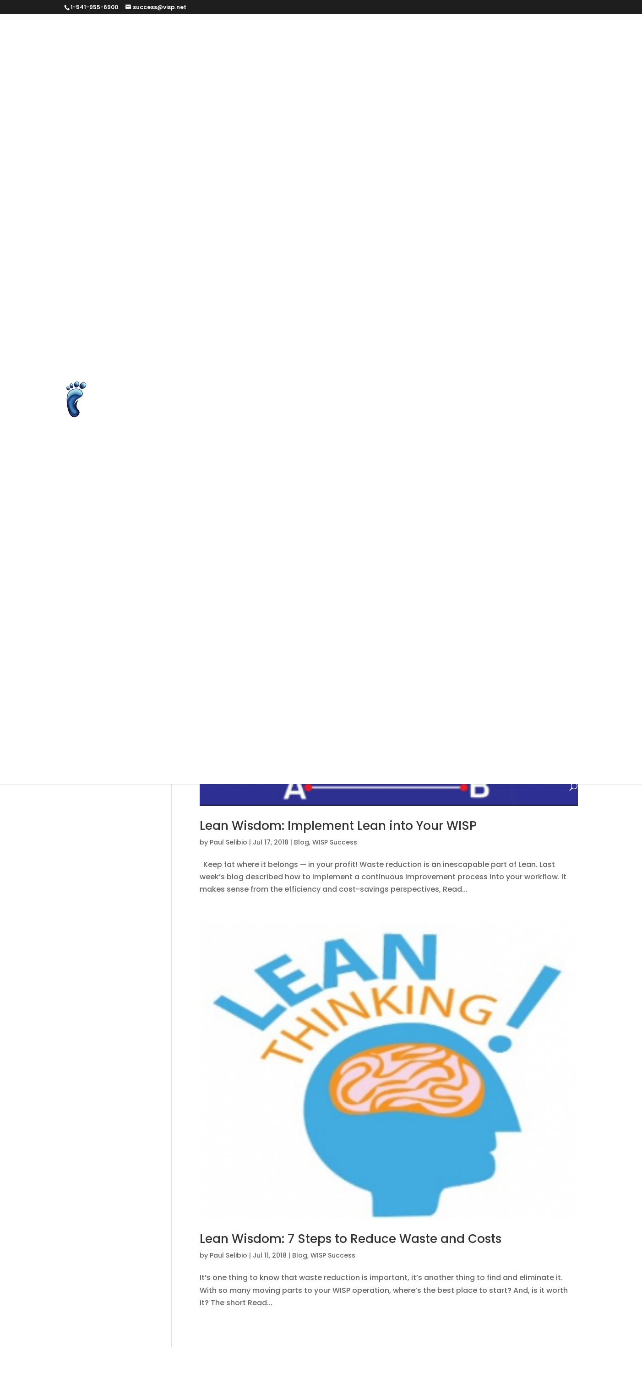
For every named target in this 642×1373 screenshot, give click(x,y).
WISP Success (268, 765)
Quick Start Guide (214, 743)
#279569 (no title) (215, 33)
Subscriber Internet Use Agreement (246, 377)
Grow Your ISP (478, 636)
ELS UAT (413, 119)
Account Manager (532, 528)
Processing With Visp (290, 334)
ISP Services (397, 657)
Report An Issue (424, 334)
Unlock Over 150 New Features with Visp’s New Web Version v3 (293, 485)
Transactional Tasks (356, 743)
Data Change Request (222, 119)
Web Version (361, 528)
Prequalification (210, 334)
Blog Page (541, 55)
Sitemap (356, 356)
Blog (362, 593)
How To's (347, 657)
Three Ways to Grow (218, 421)
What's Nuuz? (206, 765)
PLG (494, 313)
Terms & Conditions (288, 399)
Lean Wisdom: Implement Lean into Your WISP (338, 825)
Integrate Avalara (214, 227)
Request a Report (497, 334)
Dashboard (466, 98)
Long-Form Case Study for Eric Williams (252, 270)
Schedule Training (214, 356)
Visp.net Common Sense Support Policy (253, 528)
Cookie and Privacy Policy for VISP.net (323, 98)
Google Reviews (387, 184)
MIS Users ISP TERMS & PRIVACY (237, 291)
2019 (479, 528)
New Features (492, 700)
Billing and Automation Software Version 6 (447, 550)
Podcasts (530, 313)
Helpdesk (302, 657)
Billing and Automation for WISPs (451, 55)
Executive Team (506, 141)
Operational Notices (311, 722)
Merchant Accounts (448, 270)
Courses (418, 98)
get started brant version (228, 184)
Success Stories (210, 399)
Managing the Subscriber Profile (397, 679)
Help (524, 636)
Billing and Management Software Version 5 (261, 593)
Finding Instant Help (495, 593)
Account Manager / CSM (225, 550)
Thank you (384, 399)
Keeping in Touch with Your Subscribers (253, 679)
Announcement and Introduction (321, 33)
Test (344, 399)
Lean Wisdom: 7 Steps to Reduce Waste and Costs (350, 1239)
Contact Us (490, 76)
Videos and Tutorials (513, 485)
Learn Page (459, 248)
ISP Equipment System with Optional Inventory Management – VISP (304, 248)
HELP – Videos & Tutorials (227, 657)
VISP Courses (205, 507)
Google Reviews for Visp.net (479, 184)
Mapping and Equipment (356, 700)
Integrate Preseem (293, 227)
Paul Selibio (228, 842)
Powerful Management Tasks (413, 722)
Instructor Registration (459, 205)
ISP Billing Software (418, 227)
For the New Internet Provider (234, 614)
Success (500, 377)
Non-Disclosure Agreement (355, 291)
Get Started (483, 162)
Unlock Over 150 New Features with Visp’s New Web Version (288, 442)
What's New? (495, 743)
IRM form (355, 227)
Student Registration (422, 356)
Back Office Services (320, 550)
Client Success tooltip (418, 76)
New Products (206, 722)
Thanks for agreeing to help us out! (479, 399)
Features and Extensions (404, 162)
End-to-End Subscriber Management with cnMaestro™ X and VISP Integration (323, 141)
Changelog (279, 76)
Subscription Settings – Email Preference (398, 377)
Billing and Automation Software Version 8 (425, 571)
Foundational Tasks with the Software (368, 614)
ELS (381, 119)
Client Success (338, 76)
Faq (440, 593)
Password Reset (445, 313)
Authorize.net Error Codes (439, 33)
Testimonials (282, 743)
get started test (316, 184)
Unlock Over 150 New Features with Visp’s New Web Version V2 (294, 464)
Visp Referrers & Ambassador (359, 507)
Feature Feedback (214, 162)
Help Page (200, 205)
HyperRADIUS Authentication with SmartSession (318, 205)
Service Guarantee (294, 356)
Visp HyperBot (267, 507)
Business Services (214, 76)
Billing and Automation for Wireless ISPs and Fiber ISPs (280, 55)
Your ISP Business (428, 528)
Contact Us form (211, 98)
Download (293, 119)
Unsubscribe (440, 485)
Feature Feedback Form (303, 162)
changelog (401, 593)
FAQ (554, 141)
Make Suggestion (368, 270)
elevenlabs (344, 119)
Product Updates (510, 722)
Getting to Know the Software (386, 636)
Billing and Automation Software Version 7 (258, 571)
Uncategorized (433, 743)
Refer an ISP (362, 334)
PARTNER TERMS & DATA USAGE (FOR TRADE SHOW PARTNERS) (292, 313)
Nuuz (253, 722)
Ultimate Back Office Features (322, 421)
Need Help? (434, 700)
